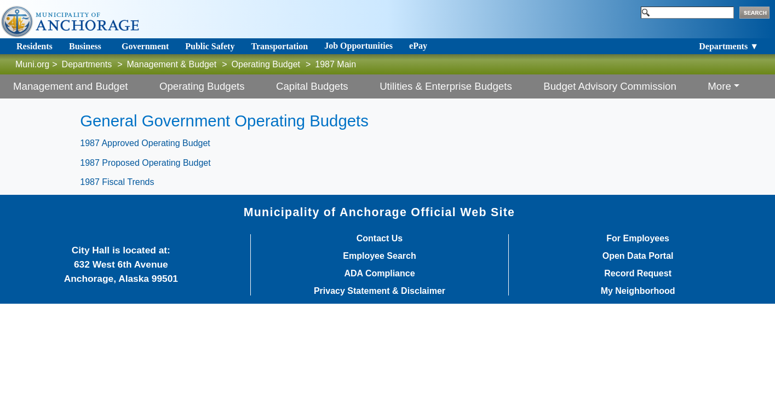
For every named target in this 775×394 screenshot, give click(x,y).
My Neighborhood (638, 291)
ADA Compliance (379, 273)
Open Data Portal (638, 256)
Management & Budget (172, 64)
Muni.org (32, 64)
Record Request (637, 273)
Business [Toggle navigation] (85, 46)
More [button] (719, 86)
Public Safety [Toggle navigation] (209, 46)
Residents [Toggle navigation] (34, 46)
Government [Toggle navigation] (145, 46)
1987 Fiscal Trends (117, 182)
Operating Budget (266, 64)
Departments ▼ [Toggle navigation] (729, 46)
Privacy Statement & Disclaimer (379, 291)
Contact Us (380, 238)
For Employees (637, 238)
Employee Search (379, 256)
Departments (87, 64)
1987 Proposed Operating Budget (145, 162)
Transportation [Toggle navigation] (279, 46)
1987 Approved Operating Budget (145, 143)
